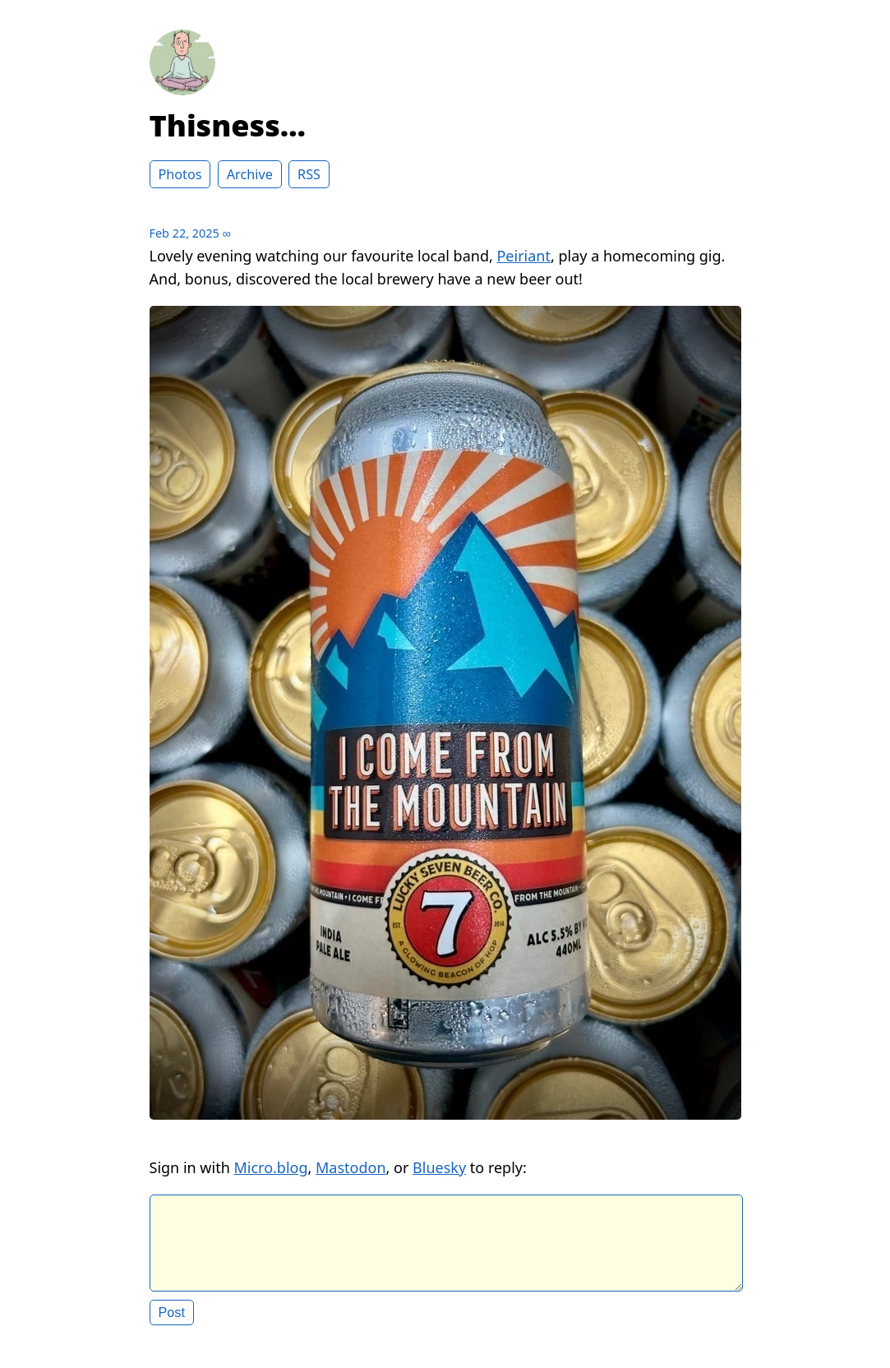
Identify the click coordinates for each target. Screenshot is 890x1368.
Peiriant (523, 256)
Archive (250, 174)
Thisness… (228, 125)
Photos (180, 174)
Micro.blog (270, 1167)
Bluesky (439, 1167)
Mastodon (351, 1167)
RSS (308, 174)
